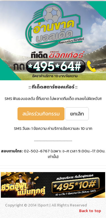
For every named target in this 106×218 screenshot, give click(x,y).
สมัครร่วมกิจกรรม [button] (41, 113)
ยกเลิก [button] (77, 113)
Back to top (90, 211)
